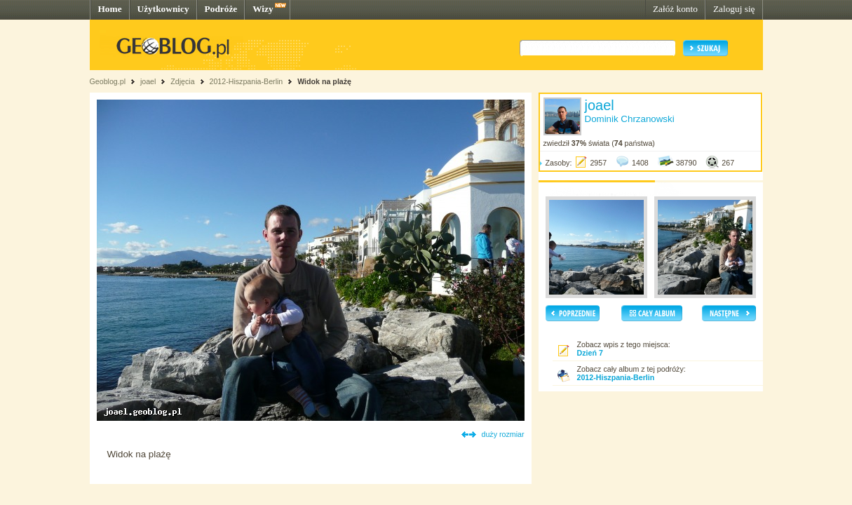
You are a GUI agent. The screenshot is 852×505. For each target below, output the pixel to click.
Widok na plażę (324, 81)
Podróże (221, 9)
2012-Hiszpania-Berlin (246, 81)
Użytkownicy (163, 9)
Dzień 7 (590, 353)
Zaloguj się (734, 9)
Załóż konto (675, 9)
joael (148, 81)
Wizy (262, 9)
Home (110, 9)
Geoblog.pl (108, 81)
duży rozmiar (503, 434)
